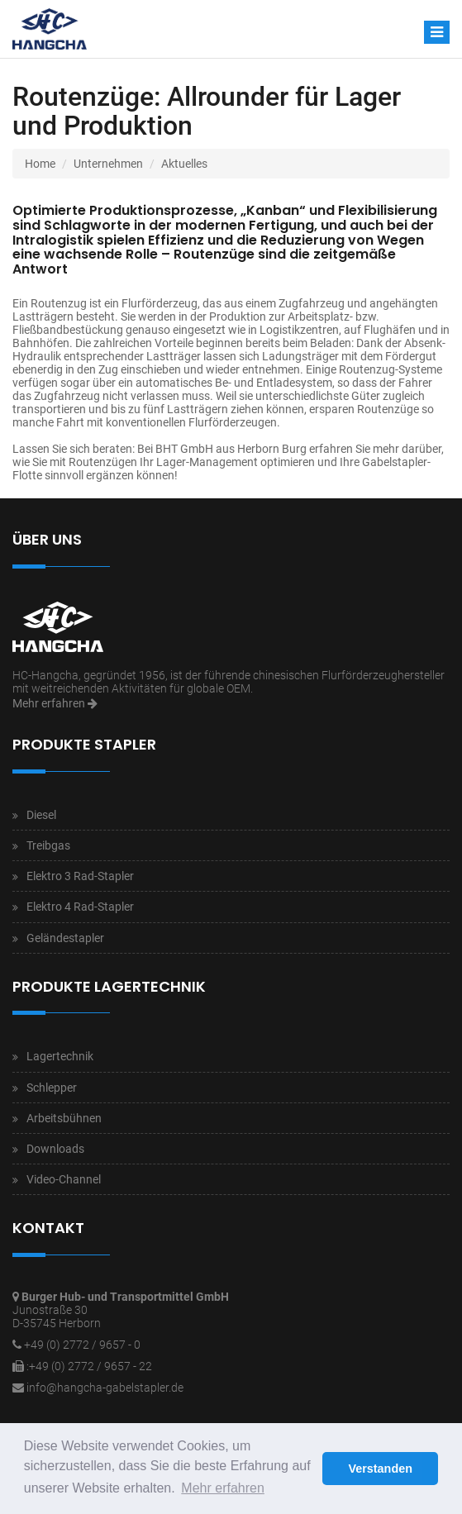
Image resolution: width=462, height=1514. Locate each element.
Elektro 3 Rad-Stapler (80, 876)
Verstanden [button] (380, 1468)
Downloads (55, 1148)
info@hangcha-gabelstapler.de (104, 1387)
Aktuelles (184, 163)
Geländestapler (65, 938)
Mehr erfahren (55, 703)
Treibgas (48, 845)
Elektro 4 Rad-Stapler (80, 906)
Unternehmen (108, 163)
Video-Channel (63, 1179)
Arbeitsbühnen (64, 1118)
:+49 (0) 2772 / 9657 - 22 (89, 1366)
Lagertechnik (59, 1056)
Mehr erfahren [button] (222, 1488)
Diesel (41, 814)
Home (40, 163)
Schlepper (51, 1087)
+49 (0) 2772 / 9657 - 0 (82, 1344)
